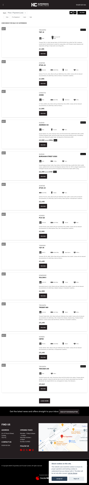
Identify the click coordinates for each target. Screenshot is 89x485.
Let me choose (72, 473)
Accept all (59, 478)
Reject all (76, 478)
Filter (82, 12)
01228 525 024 (81, 5)
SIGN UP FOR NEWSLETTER (69, 412)
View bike (43, 53)
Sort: (4, 13)
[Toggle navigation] (3, 4)
